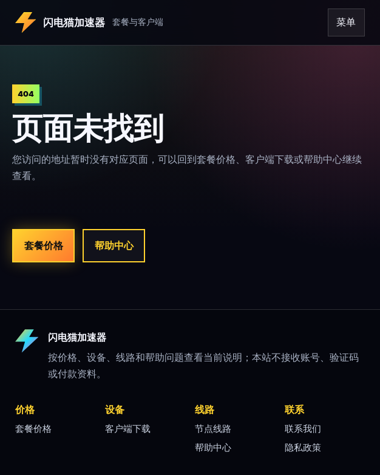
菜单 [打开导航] (346, 22)
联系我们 (303, 428)
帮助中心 (114, 245)
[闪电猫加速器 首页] (128, 22)
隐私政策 (303, 447)
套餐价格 (43, 245)
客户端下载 (128, 428)
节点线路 (213, 428)
